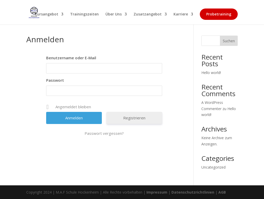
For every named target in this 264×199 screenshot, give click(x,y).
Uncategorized (213, 167)
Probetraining (218, 14)
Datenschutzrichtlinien (192, 192)
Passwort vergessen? (104, 133)
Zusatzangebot (148, 14)
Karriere (181, 14)
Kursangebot (46, 14)
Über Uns (113, 14)
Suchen (229, 40)
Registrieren (134, 117)
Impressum (156, 192)
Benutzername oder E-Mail (71, 57)
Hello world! (211, 72)
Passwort (55, 80)
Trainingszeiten (84, 14)
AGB (222, 192)
